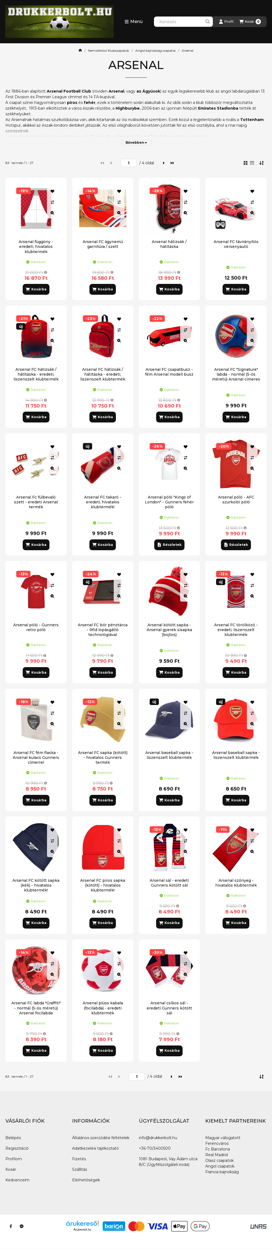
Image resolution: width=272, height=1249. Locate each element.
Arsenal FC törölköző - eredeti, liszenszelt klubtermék (236, 629)
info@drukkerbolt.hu (158, 1137)
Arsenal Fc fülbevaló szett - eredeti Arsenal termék (36, 502)
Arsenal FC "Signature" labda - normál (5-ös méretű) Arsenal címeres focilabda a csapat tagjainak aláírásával (236, 379)
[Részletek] (169, 544)
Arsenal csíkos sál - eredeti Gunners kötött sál (169, 1008)
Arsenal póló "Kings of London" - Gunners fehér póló (169, 502)
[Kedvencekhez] (52, 191)
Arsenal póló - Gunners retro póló (36, 627)
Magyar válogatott (222, 1137)
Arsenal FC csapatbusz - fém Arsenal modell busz (169, 372)
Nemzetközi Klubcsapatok (108, 51)
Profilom (13, 1158)
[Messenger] (21, 1226)
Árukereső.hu (82, 1229)
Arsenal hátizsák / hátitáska (169, 244)
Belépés (13, 1137)
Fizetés (79, 1158)
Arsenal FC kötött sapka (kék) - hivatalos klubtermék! (35, 885)
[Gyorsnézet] (52, 213)
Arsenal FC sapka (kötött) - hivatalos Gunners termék (102, 757)
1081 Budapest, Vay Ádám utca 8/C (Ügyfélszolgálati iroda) (168, 1161)
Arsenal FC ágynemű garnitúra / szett (103, 244)
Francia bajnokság (222, 1171)
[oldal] (128, 163)
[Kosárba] (36, 289)
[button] (133, 21)
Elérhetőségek (86, 1180)
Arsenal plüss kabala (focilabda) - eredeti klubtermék (103, 1008)
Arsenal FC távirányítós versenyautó (236, 244)
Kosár (10, 1169)
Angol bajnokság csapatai (155, 51)
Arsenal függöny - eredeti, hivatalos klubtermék (36, 246)
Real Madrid (216, 1154)
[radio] (252, 163)
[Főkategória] (80, 51)
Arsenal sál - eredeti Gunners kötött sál (169, 883)
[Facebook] (10, 1226)
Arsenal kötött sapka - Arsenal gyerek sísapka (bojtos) (169, 629)
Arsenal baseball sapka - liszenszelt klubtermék (169, 755)
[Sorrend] (262, 163)
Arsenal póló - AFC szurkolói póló (236, 499)
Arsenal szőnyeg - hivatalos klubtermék (236, 883)
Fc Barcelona (217, 1149)
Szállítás (79, 1169)
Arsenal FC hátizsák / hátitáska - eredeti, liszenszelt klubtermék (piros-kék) (36, 377)
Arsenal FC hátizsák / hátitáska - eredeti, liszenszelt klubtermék (102, 374)
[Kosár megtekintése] (250, 21)
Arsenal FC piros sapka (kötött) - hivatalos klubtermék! (102, 885)
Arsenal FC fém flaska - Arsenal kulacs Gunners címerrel (36, 757)
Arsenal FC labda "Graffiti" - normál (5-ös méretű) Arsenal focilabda (36, 1008)
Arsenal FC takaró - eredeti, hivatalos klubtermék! (102, 502)
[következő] (163, 163)
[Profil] (226, 21)
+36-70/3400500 (155, 1148)
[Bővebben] (136, 142)
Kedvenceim (17, 1180)
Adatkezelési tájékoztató (95, 1148)
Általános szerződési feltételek (100, 1137)
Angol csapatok (219, 1166)
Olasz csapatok (219, 1160)
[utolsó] (172, 163)
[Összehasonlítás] (52, 202)
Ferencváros (217, 1143)
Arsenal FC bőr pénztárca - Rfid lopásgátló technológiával (102, 629)
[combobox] (183, 21)
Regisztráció (17, 1148)
